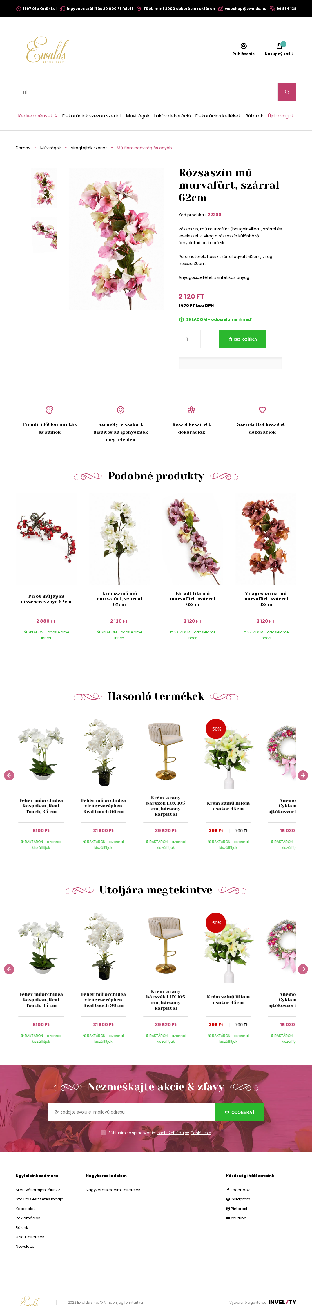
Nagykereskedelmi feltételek (113, 1171)
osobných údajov (173, 1114)
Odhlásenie (201, 1114)
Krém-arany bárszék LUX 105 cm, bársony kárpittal (165, 788)
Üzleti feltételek (30, 1218)
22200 (214, 196)
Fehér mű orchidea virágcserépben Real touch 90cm (103, 787)
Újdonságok (281, 97)
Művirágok (138, 97)
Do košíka (245, 321)
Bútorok (254, 97)
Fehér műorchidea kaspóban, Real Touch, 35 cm (41, 787)
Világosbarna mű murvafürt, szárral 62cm (266, 580)
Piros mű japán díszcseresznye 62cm (46, 580)
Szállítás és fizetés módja (40, 1181)
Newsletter (26, 1228)
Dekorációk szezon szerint (91, 97)
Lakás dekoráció (172, 97)
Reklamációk (28, 1200)
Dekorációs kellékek (218, 97)
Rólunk (22, 1209)
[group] (47, 767)
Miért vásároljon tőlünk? (38, 1171)
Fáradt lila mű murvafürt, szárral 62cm (192, 580)
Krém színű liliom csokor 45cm (228, 787)
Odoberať (240, 1094)
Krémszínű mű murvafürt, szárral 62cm (119, 580)
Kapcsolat (25, 1190)
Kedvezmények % (38, 97)
